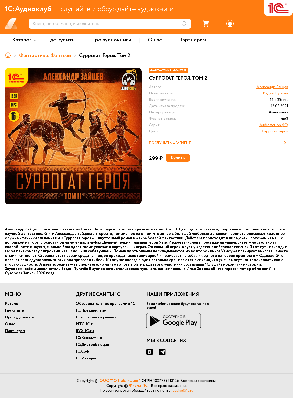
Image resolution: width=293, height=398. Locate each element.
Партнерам (15, 331)
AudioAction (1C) (273, 125)
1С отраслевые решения (97, 317)
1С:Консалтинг (89, 338)
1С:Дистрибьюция (92, 345)
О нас (10, 324)
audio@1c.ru (183, 390)
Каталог (12, 304)
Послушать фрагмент (218, 143)
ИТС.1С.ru (85, 324)
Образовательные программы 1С (105, 304)
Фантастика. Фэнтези (45, 55)
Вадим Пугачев (275, 93)
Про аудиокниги (19, 317)
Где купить (14, 310)
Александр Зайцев (272, 87)
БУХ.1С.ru (85, 331)
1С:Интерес (86, 358)
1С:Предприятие (91, 310)
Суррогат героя (275, 131)
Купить (178, 158)
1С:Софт (83, 351)
